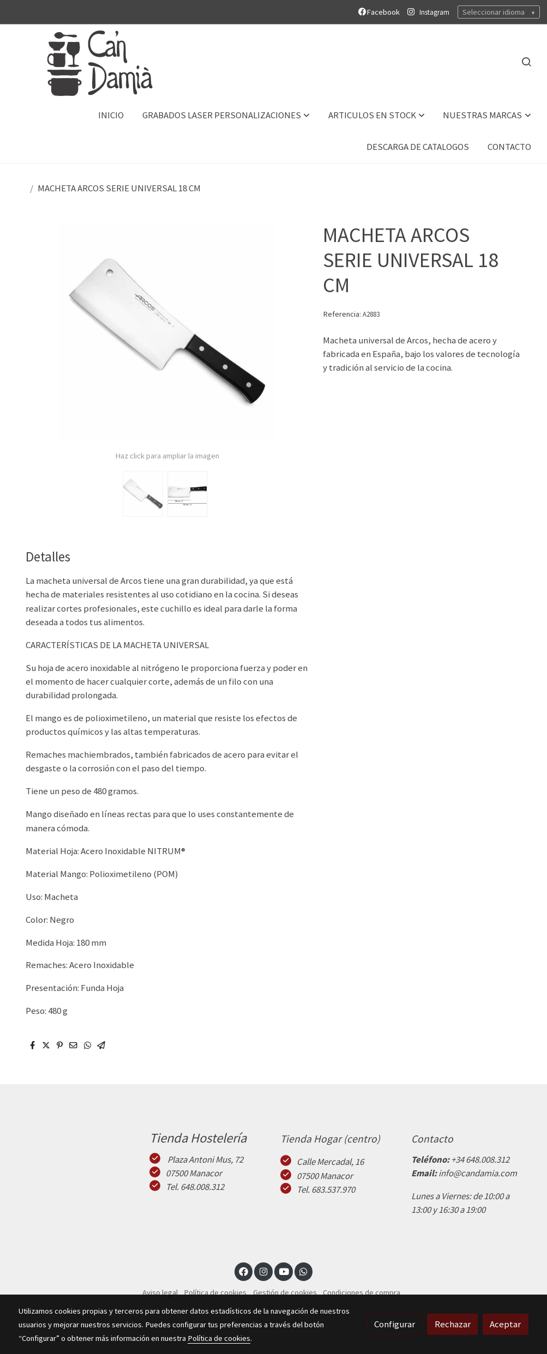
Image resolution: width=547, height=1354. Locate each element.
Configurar (394, 1324)
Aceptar (505, 1324)
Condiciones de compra (361, 1292)
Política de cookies (215, 1292)
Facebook (380, 12)
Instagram (434, 12)
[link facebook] (244, 1271)
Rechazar (453, 1324)
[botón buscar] (526, 61)
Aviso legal (160, 1292)
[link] (87, 62)
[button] (226, 115)
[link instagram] (263, 1271)
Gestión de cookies (285, 1292)
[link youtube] (284, 1271)
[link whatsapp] (303, 1271)
